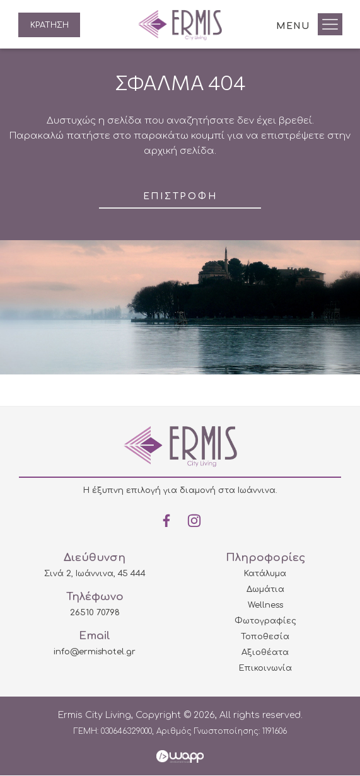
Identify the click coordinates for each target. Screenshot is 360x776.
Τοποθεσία (265, 637)
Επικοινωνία (265, 668)
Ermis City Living (180, 25)
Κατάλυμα (265, 574)
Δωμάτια (265, 590)
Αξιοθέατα (265, 653)
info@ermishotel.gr (95, 652)
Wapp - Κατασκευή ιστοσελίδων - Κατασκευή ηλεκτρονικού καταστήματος (180, 757)
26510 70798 (95, 613)
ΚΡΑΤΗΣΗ (51, 25)
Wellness (265, 605)
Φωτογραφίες (265, 621)
